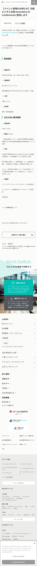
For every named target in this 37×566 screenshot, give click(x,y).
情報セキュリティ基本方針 (27, 436)
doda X (15, 508)
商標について (23, 444)
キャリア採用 (7, 405)
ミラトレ (18, 515)
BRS (26, 506)
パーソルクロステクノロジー (27, 468)
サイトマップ (5, 436)
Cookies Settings (18, 556)
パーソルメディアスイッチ (12, 346)
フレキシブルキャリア (8, 498)
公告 (3, 448)
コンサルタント (8, 392)
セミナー (5, 383)
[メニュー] (34, 2)
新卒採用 (6, 402)
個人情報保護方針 (6, 440)
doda (3, 506)
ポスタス (21, 536)
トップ (4, 243)
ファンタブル (25, 496)
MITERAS (14, 536)
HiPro (33, 515)
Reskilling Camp (6, 539)
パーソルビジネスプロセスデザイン (9, 468)
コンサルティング (9, 352)
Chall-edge (19, 498)
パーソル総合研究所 (7, 477)
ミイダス (32, 506)
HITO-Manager (6, 536)
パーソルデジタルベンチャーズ (27, 472)
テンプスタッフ (6, 496)
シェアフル (11, 515)
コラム (4, 388)
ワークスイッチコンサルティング (21, 533)
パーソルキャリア (6, 473)
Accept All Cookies (18, 562)
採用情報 (5, 397)
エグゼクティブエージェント (15, 506)
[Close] (34, 543)
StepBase (15, 539)
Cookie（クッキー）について (10, 444)
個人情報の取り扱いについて (27, 440)
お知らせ (10, 243)
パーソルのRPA (6, 533)
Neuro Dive (27, 515)
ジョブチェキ (16, 496)
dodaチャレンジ (6, 508)
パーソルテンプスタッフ (26, 464)
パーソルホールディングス (9, 464)
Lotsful (4, 515)
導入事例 (5, 374)
